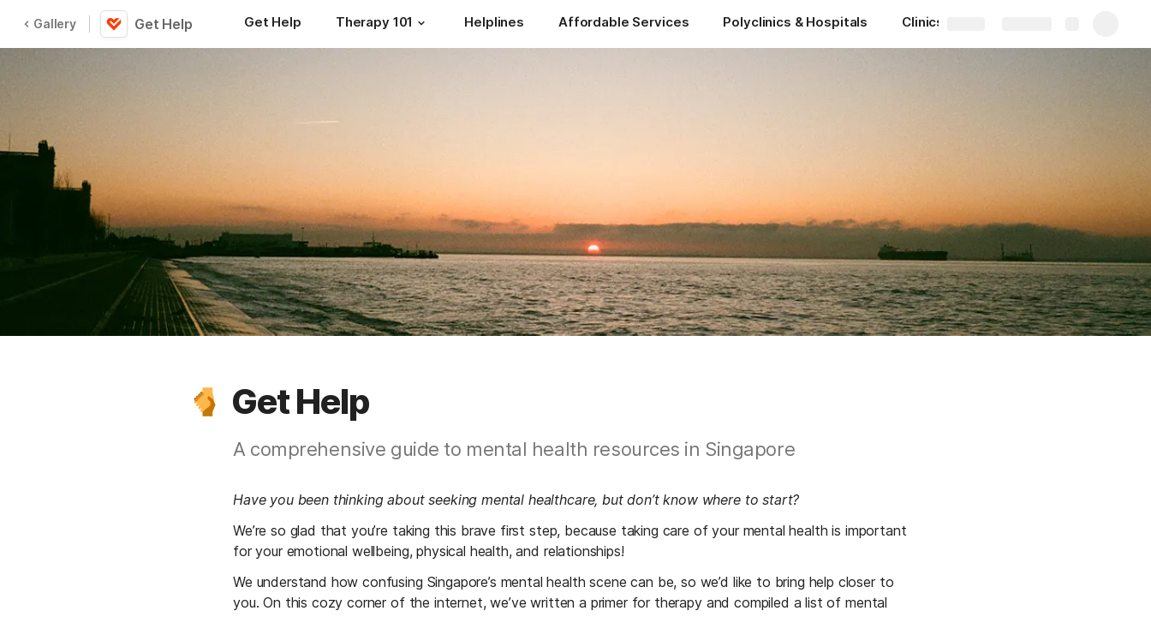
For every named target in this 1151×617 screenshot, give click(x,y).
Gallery (49, 23)
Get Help (163, 24)
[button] (421, 23)
